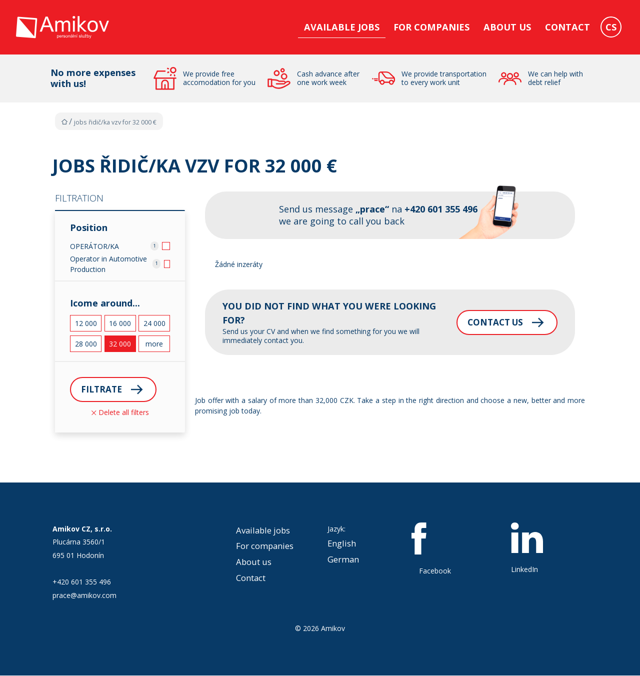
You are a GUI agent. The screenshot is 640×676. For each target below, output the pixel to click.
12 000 (86, 323)
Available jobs (342, 27)
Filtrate (102, 390)
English (342, 544)
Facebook (435, 549)
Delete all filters (120, 413)
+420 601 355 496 (81, 583)
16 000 (120, 323)
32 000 (120, 343)
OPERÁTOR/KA (94, 246)
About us (507, 27)
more (154, 343)
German (343, 560)
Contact (567, 27)
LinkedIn (527, 549)
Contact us (484, 322)
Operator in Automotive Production (108, 264)
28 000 (86, 343)
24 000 (155, 323)
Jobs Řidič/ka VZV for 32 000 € (115, 122)
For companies (432, 27)
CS (611, 27)
